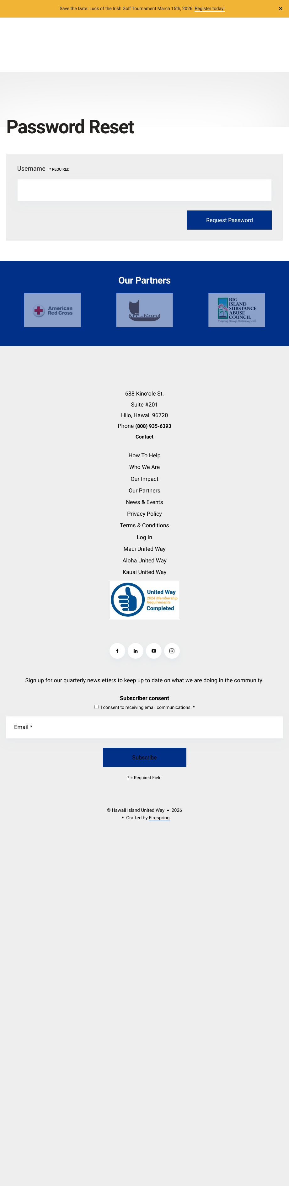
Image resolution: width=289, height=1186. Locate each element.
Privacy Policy (144, 514)
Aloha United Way (144, 560)
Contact (144, 437)
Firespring (159, 818)
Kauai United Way (144, 572)
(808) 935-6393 (153, 426)
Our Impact (144, 479)
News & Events (144, 502)
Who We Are (144, 467)
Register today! (209, 8)
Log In (144, 537)
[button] (280, 9)
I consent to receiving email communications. (144, 707)
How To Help (144, 455)
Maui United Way (144, 549)
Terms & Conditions (144, 525)
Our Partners (144, 490)
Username (31, 168)
